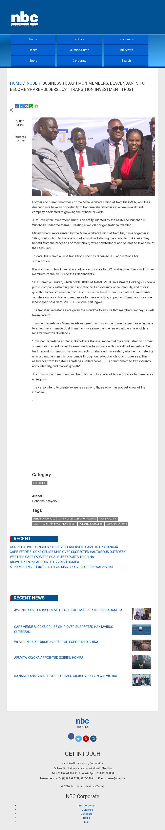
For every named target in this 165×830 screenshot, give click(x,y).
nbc (82, 721)
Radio (86, 817)
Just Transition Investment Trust (54, 524)
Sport (33, 60)
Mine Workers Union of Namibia (77, 518)
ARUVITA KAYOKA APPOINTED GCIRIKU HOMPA (44, 562)
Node (32, 83)
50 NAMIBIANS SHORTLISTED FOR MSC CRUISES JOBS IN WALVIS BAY (61, 567)
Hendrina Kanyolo (44, 518)
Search (126, 60)
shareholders (108, 518)
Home (33, 39)
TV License (86, 809)
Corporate (79, 60)
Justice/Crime (79, 50)
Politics (79, 39)
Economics (126, 39)
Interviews (126, 50)
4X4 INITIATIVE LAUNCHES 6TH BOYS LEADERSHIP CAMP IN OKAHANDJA (64, 547)
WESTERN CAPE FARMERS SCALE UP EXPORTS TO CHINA (52, 557)
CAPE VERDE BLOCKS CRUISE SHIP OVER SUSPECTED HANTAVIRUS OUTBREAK (68, 552)
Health (33, 50)
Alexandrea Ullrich (91, 524)
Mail (86, 821)
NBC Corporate (86, 805)
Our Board (86, 813)
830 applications (116, 524)
